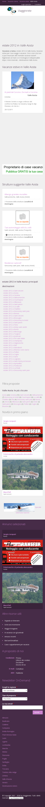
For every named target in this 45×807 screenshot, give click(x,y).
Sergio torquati (9, 421)
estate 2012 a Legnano (12, 359)
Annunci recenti (10, 636)
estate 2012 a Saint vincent (13, 291)
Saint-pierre (6, 404)
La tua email (8, 704)
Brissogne (17, 404)
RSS (19, 802)
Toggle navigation (4, 11)
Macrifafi (7, 492)
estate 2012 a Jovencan (12, 336)
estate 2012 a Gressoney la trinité (15, 320)
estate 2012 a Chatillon (11, 309)
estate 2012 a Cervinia (11, 295)
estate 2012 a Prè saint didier (14, 338)
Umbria (5, 776)
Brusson (5, 406)
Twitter (13, 802)
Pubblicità (19, 673)
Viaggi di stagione (11, 629)
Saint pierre (26, 402)
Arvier (35, 402)
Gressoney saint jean (24, 399)
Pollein (26, 404)
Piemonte (5, 755)
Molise (4, 752)
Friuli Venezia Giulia (9, 735)
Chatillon (5, 399)
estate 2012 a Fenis (10, 325)
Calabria (5, 724)
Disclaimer (20, 662)
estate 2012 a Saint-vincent (13, 316)
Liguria (4, 742)
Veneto (5, 782)
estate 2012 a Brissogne (12, 318)
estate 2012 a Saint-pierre (12, 304)
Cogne (34, 404)
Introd (7, 402)
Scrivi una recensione (12, 625)
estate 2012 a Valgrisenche (13, 343)
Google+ (7, 802)
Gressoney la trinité (12, 397)
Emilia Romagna (8, 731)
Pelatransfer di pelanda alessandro (17, 454)
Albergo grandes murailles (16, 194)
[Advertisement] (22, 28)
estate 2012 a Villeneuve (12, 302)
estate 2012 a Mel (10, 345)
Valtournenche (37, 395)
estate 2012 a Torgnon (11, 334)
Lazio (4, 738)
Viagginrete (24, 11)
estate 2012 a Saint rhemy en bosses (17, 361)
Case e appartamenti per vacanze (17, 644)
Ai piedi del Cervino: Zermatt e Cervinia (21, 92)
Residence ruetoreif (13, 263)
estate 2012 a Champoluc (12, 341)
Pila (13, 399)
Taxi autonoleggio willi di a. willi (18, 227)
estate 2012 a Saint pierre (12, 322)
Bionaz (37, 399)
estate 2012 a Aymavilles (12, 363)
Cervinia (13, 395)
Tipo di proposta (9, 695)
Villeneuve (15, 402)
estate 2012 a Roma (10, 329)
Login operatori (26, 4)
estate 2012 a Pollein (11, 352)
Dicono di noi (21, 665)
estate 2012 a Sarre (10, 357)
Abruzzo (5, 718)
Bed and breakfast (11, 640)
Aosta (4, 395)
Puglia (4, 759)
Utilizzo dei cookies (23, 660)
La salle (36, 397)
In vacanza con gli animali (14, 633)
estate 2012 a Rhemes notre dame (16, 350)
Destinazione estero (9, 786)
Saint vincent (24, 395)
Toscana (5, 769)
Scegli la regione (9, 687)
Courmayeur (26, 397)
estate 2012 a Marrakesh (12, 347)
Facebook (3, 802)
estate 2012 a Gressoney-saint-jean (16, 370)
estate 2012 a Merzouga (12, 332)
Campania (6, 728)
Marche (5, 748)
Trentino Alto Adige (9, 772)
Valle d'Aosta (7, 779)
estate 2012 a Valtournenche (14, 297)
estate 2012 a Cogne (11, 354)
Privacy (18, 658)
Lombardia (6, 745)
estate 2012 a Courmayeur (13, 300)
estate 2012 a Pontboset (12, 366)
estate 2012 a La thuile (11, 368)
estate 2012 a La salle (11, 307)
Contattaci (38, 4)
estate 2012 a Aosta (10, 293)
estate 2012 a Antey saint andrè (15, 327)
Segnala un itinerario (12, 621)
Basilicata (5, 721)
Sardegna (5, 762)
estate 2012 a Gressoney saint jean (16, 311)
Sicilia (4, 765)
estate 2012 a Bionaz (11, 313)
